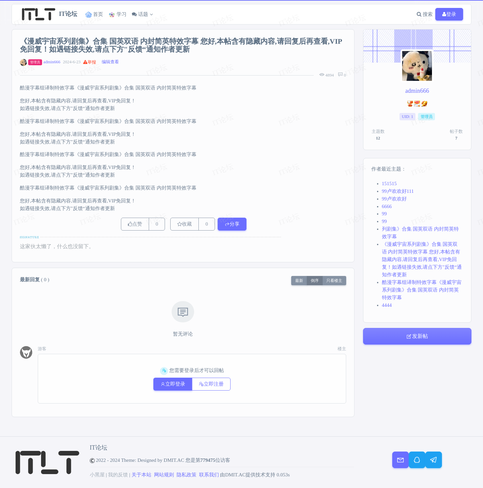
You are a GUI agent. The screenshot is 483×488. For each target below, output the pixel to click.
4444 (387, 305)
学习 (117, 14)
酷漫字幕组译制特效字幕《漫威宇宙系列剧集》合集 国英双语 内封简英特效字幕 (421, 290)
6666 (387, 206)
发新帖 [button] (417, 336)
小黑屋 (97, 474)
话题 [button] (140, 14)
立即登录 (172, 384)
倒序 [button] (315, 280)
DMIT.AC (174, 460)
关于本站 (141, 474)
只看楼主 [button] (334, 280)
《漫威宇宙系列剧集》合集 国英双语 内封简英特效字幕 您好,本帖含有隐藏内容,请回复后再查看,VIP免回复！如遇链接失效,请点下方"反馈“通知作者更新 (422, 259)
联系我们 (209, 474)
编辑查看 (110, 62)
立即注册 (211, 384)
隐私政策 (186, 474)
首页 (94, 14)
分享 (232, 224)
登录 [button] (449, 14)
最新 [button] (299, 280)
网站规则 (164, 474)
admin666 (51, 62)
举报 (89, 62)
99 (384, 213)
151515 (389, 183)
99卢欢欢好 (394, 198)
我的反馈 (118, 474)
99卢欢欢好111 (398, 191)
